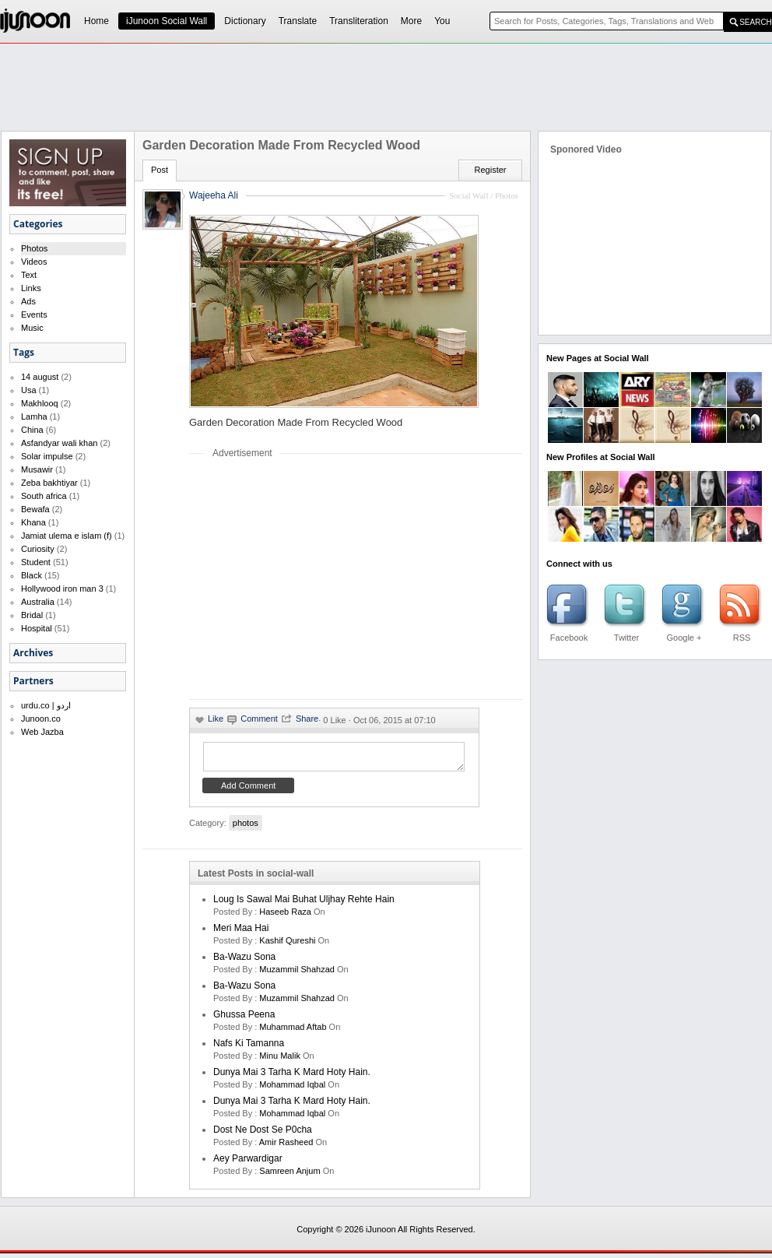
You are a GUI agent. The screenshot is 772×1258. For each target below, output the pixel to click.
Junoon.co (41, 718)
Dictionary (244, 21)
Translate (298, 21)
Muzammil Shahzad (297, 974)
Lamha (34, 416)
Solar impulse (47, 456)
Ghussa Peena (244, 1019)
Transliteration (358, 21)
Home (96, 21)
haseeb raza (285, 916)
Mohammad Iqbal (292, 1089)
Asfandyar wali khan (59, 443)
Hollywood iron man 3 (62, 588)
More (411, 21)
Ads (28, 301)
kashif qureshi (287, 945)
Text (29, 274)
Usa (29, 390)
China (32, 429)
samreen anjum (289, 1175)
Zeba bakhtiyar (49, 482)
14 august (39, 376)
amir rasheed (286, 1146)
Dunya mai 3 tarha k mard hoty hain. (291, 1076)
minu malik (279, 1060)
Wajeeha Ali (213, 195)
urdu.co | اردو (46, 705)
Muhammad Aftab (292, 1031)
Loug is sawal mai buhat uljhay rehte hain (304, 903)
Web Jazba (42, 731)
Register (491, 169)
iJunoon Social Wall (166, 21)
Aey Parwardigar (247, 1163)
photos (245, 827)
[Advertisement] (386, 86)
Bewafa (35, 509)
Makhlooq (39, 403)
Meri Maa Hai (240, 932)
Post (159, 169)
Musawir (37, 469)
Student (36, 562)
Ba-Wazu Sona (244, 961)
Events (34, 314)
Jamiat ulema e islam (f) (66, 535)
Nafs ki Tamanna (248, 1047)
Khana (33, 522)
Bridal (32, 615)
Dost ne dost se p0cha (262, 1134)
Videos (34, 261)
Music (32, 327)
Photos (34, 248)
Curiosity (37, 548)
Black (31, 575)
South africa (44, 496)
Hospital (36, 628)
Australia (37, 601)
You (442, 21)
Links (31, 288)
